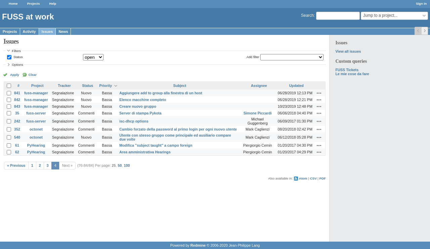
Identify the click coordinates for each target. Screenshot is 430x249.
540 (17, 137)
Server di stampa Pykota (140, 113)
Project (37, 86)
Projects (33, 3)
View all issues (348, 51)
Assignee (259, 86)
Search (307, 15)
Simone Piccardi (258, 113)
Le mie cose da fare (352, 74)
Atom (303, 178)
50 (120, 165)
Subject (179, 86)
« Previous (16, 165)
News (63, 32)
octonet (36, 129)
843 (17, 106)
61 (17, 145)
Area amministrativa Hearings (144, 152)
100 (127, 165)
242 (17, 121)
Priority (105, 86)
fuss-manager (36, 93)
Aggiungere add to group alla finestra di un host (160, 93)
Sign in (421, 3)
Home (13, 3)
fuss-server (36, 113)
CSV (313, 178)
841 (17, 93)
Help (52, 3)
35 (17, 113)
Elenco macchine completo (142, 100)
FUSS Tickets (346, 70)
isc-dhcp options (133, 121)
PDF (322, 178)
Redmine (198, 245)
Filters (16, 51)
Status (17, 57)
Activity (29, 32)
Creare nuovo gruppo (137, 106)
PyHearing (36, 145)
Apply (14, 75)
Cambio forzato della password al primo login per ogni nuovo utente (178, 129)
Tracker (64, 86)
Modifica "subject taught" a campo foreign (155, 145)
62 (17, 152)
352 (17, 129)
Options (17, 64)
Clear (33, 75)
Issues (47, 32)
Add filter (253, 57)
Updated (296, 86)
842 (17, 100)
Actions (319, 93)
